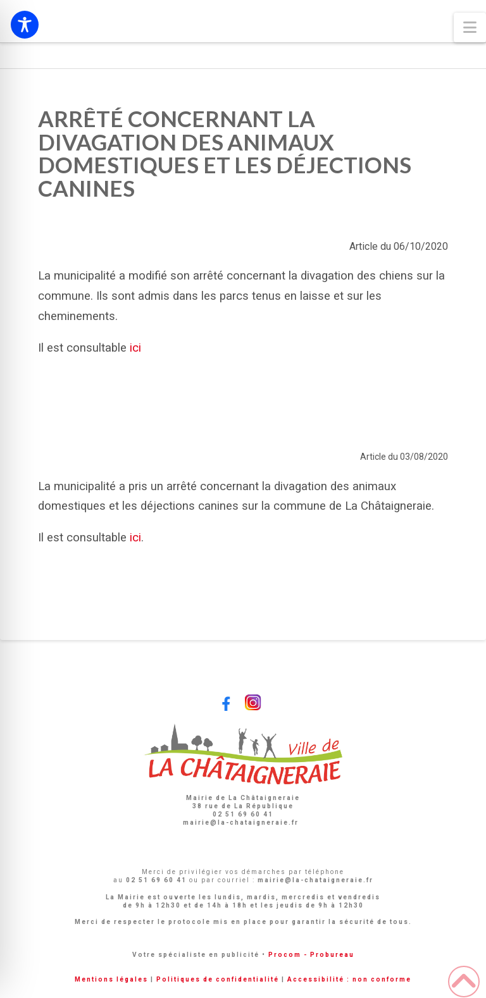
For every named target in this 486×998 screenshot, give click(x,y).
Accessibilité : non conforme (349, 979)
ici (135, 538)
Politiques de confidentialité (217, 979)
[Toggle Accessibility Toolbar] (24, 24)
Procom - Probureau (311, 954)
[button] (470, 27)
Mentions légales (111, 979)
